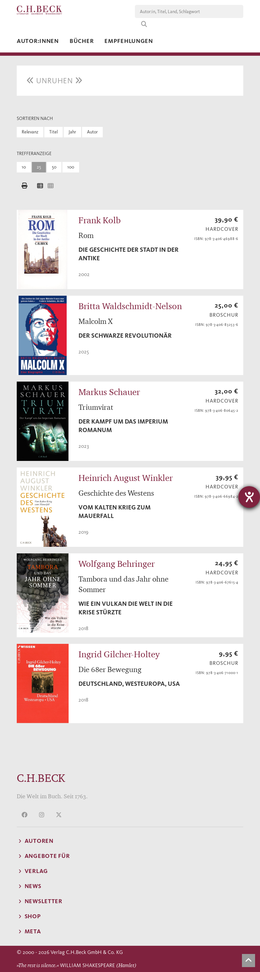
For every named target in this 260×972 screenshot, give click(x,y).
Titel (53, 132)
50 (54, 167)
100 (70, 167)
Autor (92, 132)
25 (39, 167)
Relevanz (30, 132)
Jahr (72, 132)
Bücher (82, 41)
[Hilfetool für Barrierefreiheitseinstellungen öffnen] (249, 497)
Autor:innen (38, 41)
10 (24, 167)
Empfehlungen (128, 41)
